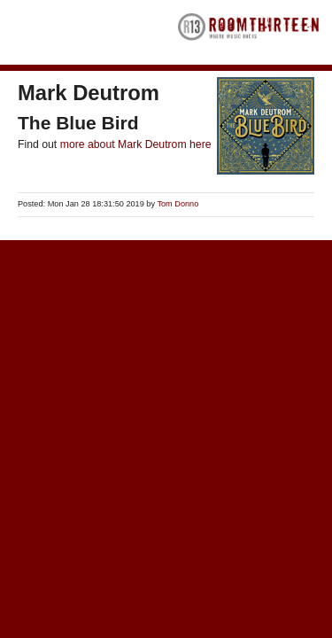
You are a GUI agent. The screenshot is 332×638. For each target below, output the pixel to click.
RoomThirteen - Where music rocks (249, 32)
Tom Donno (177, 203)
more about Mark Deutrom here (136, 144)
